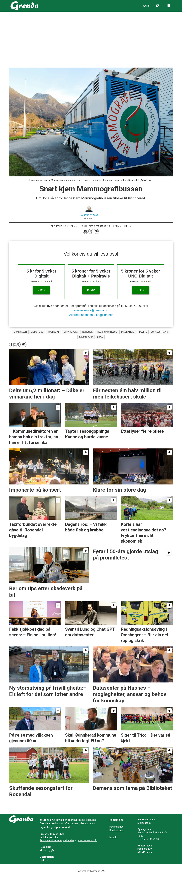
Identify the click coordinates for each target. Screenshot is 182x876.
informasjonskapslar (63, 840)
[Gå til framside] (24, 5)
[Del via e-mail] (96, 231)
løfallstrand (159, 331)
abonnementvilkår (87, 840)
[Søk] (157, 6)
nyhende (87, 331)
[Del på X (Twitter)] (90, 231)
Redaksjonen (116, 826)
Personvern (46, 840)
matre (143, 331)
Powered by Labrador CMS (91, 871)
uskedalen (20, 331)
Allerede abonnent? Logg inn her (91, 315)
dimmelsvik (86, 337)
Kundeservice (116, 830)
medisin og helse (107, 331)
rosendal (53, 331)
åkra (100, 337)
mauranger (128, 331)
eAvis (146, 5)
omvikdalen (71, 331)
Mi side (113, 837)
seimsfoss (37, 331)
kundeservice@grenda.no (91, 310)
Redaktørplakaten (49, 837)
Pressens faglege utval (52, 834)
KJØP (41, 290)
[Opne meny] (169, 5)
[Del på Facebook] (85, 231)
